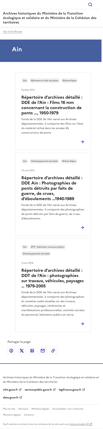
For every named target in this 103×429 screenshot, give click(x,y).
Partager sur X (21, 350)
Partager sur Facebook (11, 350)
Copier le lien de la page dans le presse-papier (53, 350)
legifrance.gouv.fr (70, 390)
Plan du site (9, 409)
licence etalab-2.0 (79, 424)
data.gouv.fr (11, 398)
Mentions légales (40, 409)
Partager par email (42, 350)
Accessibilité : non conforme (67, 409)
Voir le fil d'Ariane (12, 31)
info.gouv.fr (10, 390)
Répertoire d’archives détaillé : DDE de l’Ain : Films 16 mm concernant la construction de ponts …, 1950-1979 (51, 105)
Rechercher (90, 4)
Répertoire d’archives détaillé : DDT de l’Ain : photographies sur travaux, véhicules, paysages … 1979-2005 (52, 278)
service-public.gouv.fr (38, 390)
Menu (98, 4)
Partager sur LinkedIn (32, 350)
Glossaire (23, 409)
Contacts (29, 415)
